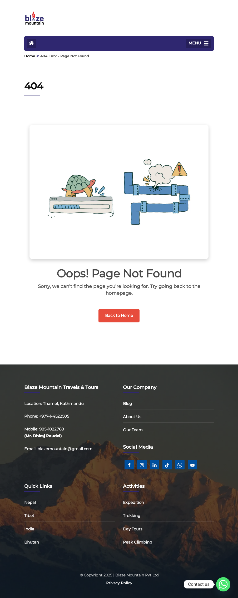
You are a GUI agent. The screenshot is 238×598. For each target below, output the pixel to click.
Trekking (131, 515)
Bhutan (31, 542)
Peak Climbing (137, 542)
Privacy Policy (119, 583)
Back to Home (119, 315)
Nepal (30, 502)
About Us (132, 416)
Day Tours (132, 528)
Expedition (133, 502)
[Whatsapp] (223, 584)
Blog (127, 403)
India (29, 528)
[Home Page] (31, 43)
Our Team (133, 429)
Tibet (29, 515)
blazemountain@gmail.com (64, 448)
